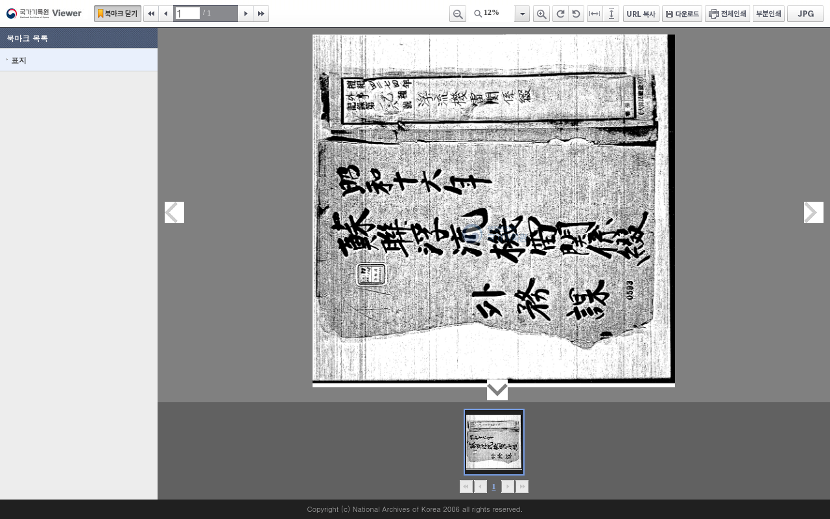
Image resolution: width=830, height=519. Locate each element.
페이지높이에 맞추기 (612, 13)
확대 (541, 13)
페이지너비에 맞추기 (595, 13)
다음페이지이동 (814, 212)
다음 (246, 13)
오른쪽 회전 (560, 13)
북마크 (117, 13)
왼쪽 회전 (576, 13)
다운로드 (682, 13)
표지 (19, 60)
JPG (805, 13)
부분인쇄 (769, 13)
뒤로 (507, 486)
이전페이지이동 (174, 212)
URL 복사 (641, 13)
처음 (151, 13)
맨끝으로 (522, 486)
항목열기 (521, 13)
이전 (166, 13)
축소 (457, 13)
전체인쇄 (727, 13)
